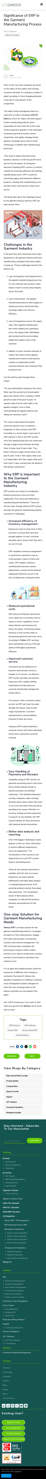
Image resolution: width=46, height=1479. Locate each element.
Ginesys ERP (12, 1030)
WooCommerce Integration (17, 1258)
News (5, 1394)
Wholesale (9, 1168)
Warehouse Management (15, 1281)
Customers (7, 1376)
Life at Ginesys (8, 1398)
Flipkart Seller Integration (17, 1239)
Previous (11, 1056)
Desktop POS (10, 1312)
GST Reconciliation (12, 1340)
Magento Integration (15, 1255)
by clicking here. (18, 1471)
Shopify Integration (14, 1251)
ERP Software (30, 1025)
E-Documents (10, 1343)
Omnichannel (10, 1162)
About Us (6, 1368)
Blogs (5, 1385)
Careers (6, 1381)
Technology (7, 1372)
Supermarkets (10, 1186)
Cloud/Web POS (11, 1309)
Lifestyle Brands (11, 1182)
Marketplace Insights (13, 1113)
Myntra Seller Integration (17, 1236)
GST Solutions (11, 1102)
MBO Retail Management (15, 1179)
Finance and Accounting (14, 1297)
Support (9, 1097)
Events (5, 1389)
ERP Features (14, 1025)
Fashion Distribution (13, 1165)
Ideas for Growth (12, 35)
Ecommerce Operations (14, 1107)
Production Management (14, 1291)
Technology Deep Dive (14, 1328)
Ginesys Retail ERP (29, 1030)
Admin (11, 75)
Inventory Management (14, 1284)
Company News (12, 1086)
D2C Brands (10, 1176)
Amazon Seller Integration (17, 1233)
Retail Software (22, 1035)
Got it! (6, 1475)
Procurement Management (15, 1287)
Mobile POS (9, 1315)
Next (32, 1056)
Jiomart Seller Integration (17, 1243)
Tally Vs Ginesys (11, 1193)
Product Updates (12, 1081)
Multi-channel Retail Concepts (17, 1076)
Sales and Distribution (14, 1294)
